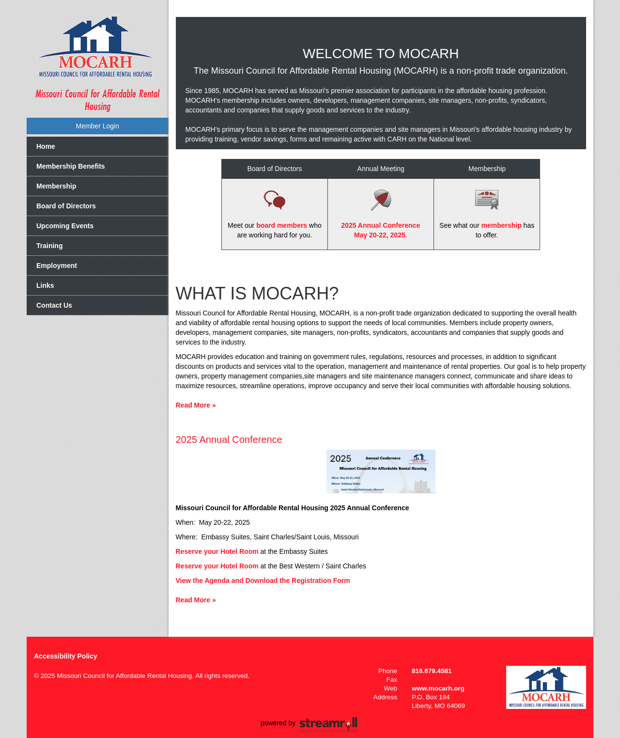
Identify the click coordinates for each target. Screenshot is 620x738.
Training (49, 246)
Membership (56, 186)
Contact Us (54, 305)
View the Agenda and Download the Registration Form (263, 580)
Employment (56, 265)
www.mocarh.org (438, 688)
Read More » (196, 405)
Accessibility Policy (65, 656)
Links (45, 285)
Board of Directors (66, 206)
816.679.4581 (432, 671)
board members (281, 225)
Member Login (98, 126)
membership (501, 225)
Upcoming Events (64, 226)
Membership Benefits (70, 166)
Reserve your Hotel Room (217, 551)
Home (45, 146)
